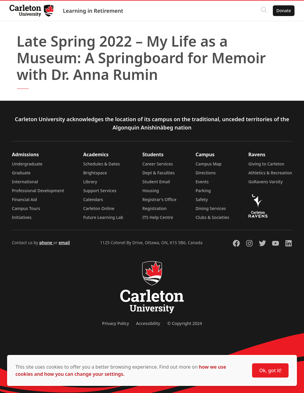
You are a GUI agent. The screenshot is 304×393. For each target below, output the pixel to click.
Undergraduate (27, 164)
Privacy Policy (115, 323)
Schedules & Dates (101, 164)
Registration (154, 208)
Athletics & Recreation (270, 173)
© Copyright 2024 (184, 323)
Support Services (99, 190)
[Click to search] (264, 10)
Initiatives (21, 217)
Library (90, 181)
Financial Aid (24, 199)
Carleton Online (98, 208)
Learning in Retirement (93, 10)
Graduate (21, 173)
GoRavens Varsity (265, 181)
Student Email (156, 181)
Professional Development (38, 190)
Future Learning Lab (103, 217)
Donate (283, 10)
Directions (206, 173)
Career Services (157, 164)
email (64, 242)
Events (202, 181)
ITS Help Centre (157, 217)
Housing (150, 190)
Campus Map (209, 164)
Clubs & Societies (212, 217)
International (25, 181)
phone (46, 242)
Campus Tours (26, 208)
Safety (202, 199)
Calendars (93, 199)
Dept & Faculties (158, 173)
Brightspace (95, 173)
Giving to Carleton (266, 164)
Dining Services (211, 208)
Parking (203, 190)
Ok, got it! (270, 370)
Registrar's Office (159, 199)
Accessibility (148, 323)
